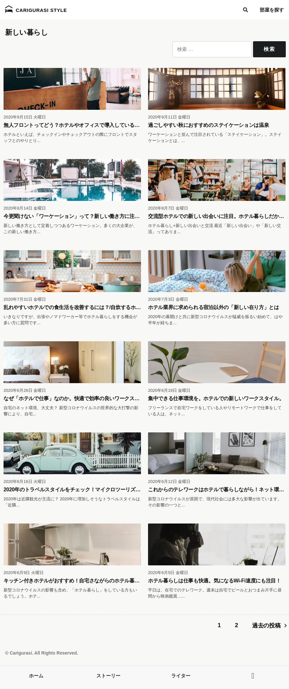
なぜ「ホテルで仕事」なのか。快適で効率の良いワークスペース (77, 398)
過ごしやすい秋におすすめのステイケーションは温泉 (208, 125)
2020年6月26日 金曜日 (25, 390)
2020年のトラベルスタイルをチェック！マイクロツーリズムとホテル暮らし (90, 489)
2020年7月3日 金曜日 (168, 299)
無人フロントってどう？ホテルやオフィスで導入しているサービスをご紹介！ (92, 125)
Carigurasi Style (36, 9)
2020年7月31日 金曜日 (25, 299)
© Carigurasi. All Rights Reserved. (41, 653)
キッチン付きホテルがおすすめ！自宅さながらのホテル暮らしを (77, 580)
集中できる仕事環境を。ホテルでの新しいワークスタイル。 (216, 398)
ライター (180, 675)
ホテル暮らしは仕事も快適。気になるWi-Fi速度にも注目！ (214, 580)
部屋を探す (272, 10)
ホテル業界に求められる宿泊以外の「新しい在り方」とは (213, 307)
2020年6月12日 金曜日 (169, 481)
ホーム (36, 675)
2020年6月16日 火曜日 (25, 481)
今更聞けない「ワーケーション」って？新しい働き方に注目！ (74, 216)
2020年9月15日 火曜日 (25, 117)
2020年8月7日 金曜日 (168, 208)
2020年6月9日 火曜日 (24, 572)
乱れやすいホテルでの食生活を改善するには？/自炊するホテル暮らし (82, 307)
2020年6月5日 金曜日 (168, 572)
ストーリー (108, 675)
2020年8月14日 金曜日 (25, 208)
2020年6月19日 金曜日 (169, 390)
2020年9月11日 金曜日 (169, 117)
